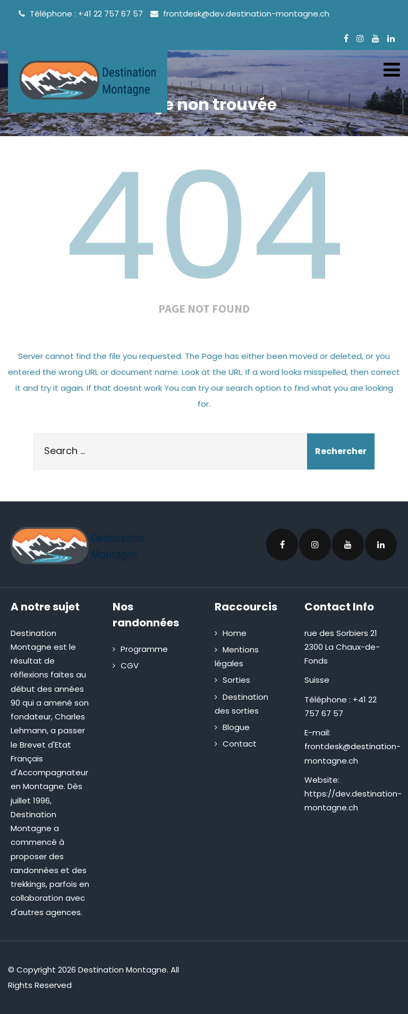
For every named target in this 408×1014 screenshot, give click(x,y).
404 (204, 226)
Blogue (236, 727)
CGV (130, 665)
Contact (240, 743)
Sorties (236, 679)
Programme (144, 649)
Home (234, 633)
